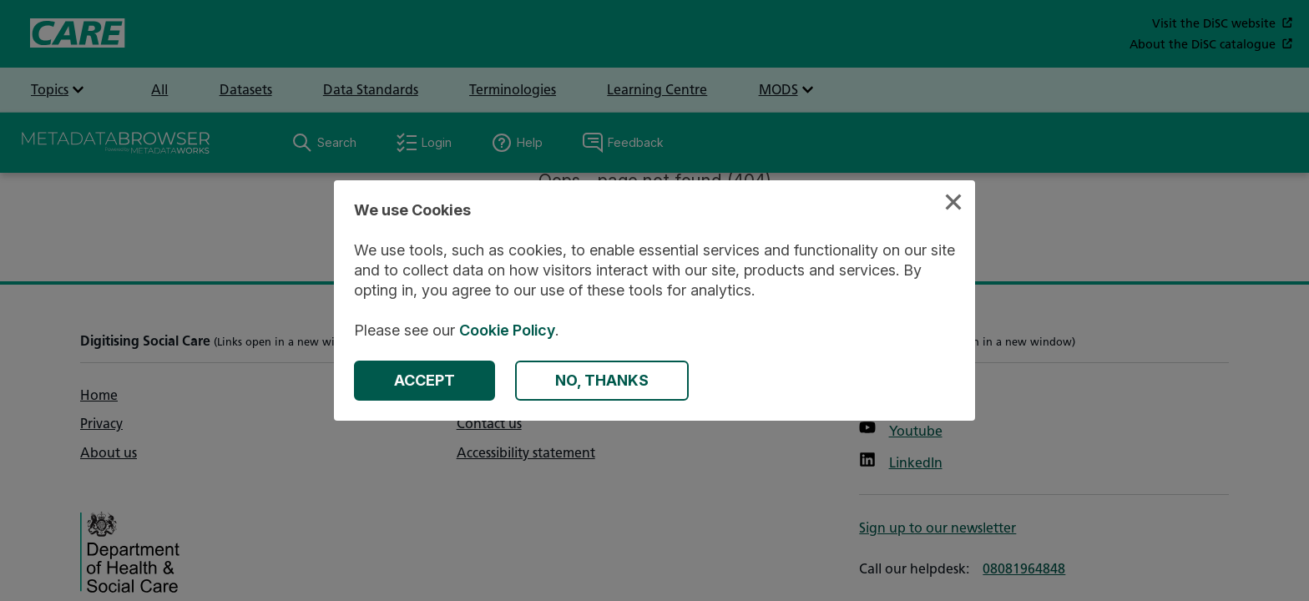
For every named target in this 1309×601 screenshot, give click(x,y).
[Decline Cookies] (602, 381)
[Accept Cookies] (424, 381)
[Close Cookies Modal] (953, 204)
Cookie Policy (507, 330)
